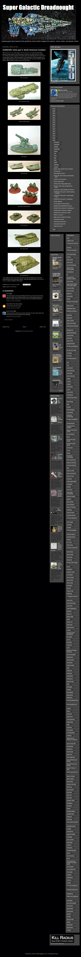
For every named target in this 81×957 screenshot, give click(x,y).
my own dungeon (71, 654)
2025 (54, 111)
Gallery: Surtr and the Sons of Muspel (63, 169)
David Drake (70, 401)
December (57, 142)
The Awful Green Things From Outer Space (71, 863)
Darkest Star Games (72, 397)
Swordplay (69, 837)
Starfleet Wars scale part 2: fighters (63, 210)
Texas (68, 858)
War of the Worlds (71, 903)
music (68, 647)
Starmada (69, 819)
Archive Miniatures (71, 265)
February (56, 164)
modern (69, 630)
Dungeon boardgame (72, 419)
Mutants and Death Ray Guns (71, 651)
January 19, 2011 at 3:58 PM (13, 308)
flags (68, 468)
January (56, 167)
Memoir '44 (69, 622)
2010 (54, 229)
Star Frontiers (70, 789)
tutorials (69, 883)
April (55, 160)
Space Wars (70, 781)
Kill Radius (69, 585)
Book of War (70, 341)
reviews (69, 708)
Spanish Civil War (71, 784)
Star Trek (69, 795)
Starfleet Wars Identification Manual (63, 206)
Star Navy (69, 792)
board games (70, 335)
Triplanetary (70, 877)
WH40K (69, 916)
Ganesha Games (71, 515)
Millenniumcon (70, 627)
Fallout (68, 453)
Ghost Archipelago (71, 530)
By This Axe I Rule (71, 350)
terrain (68, 853)
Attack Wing (70, 281)
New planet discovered (59, 224)
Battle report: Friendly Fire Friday (62, 217)
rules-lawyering (71, 719)
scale (68, 724)
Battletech (69, 315)
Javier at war (56, 331)
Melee (68, 619)
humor (68, 566)
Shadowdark (70, 746)
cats (68, 362)
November (57, 144)
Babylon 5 (69, 293)
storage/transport (71, 826)
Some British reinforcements (60, 335)
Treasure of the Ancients (60, 179)
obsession (69, 673)
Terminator (69, 847)
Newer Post (6, 327)
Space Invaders (71, 776)
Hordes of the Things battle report (62, 183)
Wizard (68, 922)
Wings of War (70, 919)
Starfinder (69, 806)
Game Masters (70, 504)
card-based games (71, 358)
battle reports (70, 305)
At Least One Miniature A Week (71, 278)
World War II (70, 927)
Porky (7, 293)
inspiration (69, 569)
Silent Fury (69, 754)
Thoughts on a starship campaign (60, 457)
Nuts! (68, 668)
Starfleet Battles (71, 811)
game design (70, 501)
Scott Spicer (70, 730)
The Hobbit (69, 872)
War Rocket (70, 906)
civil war (69, 381)
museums (69, 645)
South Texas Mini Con (72, 772)
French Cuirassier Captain (60, 323)
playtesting (69, 697)
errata (68, 437)
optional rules (70, 681)
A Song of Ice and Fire (72, 243)
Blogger (56, 953)
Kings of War (70, 591)
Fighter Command (71, 462)
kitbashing (69, 593)
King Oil (69, 588)
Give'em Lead (56, 319)
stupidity (69, 829)
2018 (54, 124)
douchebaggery (71, 409)
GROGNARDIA (57, 380)
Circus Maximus (71, 376)
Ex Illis (68, 450)
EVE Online (70, 447)
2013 (54, 135)
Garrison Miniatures (72, 518)
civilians (69, 384)
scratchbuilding (70, 732)
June (55, 155)
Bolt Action (69, 338)
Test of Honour (70, 856)
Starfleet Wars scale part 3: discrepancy (64, 208)
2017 (54, 126)
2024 (54, 113)
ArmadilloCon (70, 272)
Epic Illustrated (70, 434)
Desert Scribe (9, 311)
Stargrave (69, 816)
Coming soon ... (58, 171)
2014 (54, 133)
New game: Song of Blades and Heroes (64, 189)
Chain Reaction (71, 370)
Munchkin (69, 642)
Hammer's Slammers (72, 547)
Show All (60, 390)
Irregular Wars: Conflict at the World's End (57, 275)
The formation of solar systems (61, 203)
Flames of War (70, 470)
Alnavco (69, 257)
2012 (54, 138)
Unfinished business (59, 219)
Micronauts (69, 624)
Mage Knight (70, 616)
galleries (8, 286)
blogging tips (70, 330)
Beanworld (69, 318)
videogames (70, 893)
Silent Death (70, 751)
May (55, 158)
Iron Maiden (70, 574)
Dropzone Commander (70, 416)
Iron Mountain (70, 577)
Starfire (69, 808)
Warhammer (70, 908)
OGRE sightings (58, 201)
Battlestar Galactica (72, 311)
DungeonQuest (71, 423)
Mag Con (69, 614)
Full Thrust (69, 489)
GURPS (69, 539)
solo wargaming (71, 757)
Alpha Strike (70, 259)
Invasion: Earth (70, 572)
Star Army (69, 787)
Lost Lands (69, 605)
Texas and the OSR (59, 181)
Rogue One (70, 716)
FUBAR (69, 487)
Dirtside (69, 407)
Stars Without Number (72, 822)
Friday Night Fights (71, 481)
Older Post (43, 327)
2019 (54, 122)
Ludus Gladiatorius (71, 608)
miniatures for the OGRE (11, 52)
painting (69, 689)
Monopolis (69, 637)
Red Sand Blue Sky (72, 704)
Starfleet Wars (70, 814)
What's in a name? (58, 214)
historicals (69, 560)
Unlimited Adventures (72, 889)
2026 (54, 109)
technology (69, 842)
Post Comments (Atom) (27, 331)
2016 (54, 129)
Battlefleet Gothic (71, 308)
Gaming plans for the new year (60, 529)
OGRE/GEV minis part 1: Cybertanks (63, 199)
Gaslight (69, 527)
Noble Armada (70, 665)
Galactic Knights (71, 496)
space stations (70, 779)
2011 (54, 140)
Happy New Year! (58, 226)
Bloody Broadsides (71, 332)
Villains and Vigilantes (72, 896)
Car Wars (69, 355)
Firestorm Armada (71, 465)
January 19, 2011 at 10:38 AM (13, 300)
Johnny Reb (70, 583)
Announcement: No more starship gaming (60, 493)
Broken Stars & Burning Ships (57, 291)
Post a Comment (9, 319)
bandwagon (70, 296)
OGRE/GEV (14, 286)
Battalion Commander (72, 301)
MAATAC (69, 611)
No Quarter (69, 662)
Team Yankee (70, 839)
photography (70, 692)
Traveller (69, 874)
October (56, 146)
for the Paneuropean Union (25, 52)
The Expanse (70, 866)
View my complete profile (57, 101)
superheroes (70, 831)
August (56, 151)
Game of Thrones (71, 507)
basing (68, 299)
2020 (54, 120)
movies (68, 639)
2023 (54, 115)
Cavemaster (70, 368)
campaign (69, 353)
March (56, 162)
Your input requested (60, 438)
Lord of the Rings (71, 603)
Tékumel (69, 845)
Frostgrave (69, 484)
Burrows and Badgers (72, 346)
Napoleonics (70, 657)
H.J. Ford (69, 542)
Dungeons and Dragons (70, 426)
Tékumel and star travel (60, 221)
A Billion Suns (70, 240)
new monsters (70, 660)
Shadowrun (70, 749)
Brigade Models (71, 343)
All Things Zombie (71, 254)
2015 (54, 131)
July (55, 153)
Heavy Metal (70, 554)
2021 (54, 117)
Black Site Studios (71, 323)
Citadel (68, 378)
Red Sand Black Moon (72, 700)
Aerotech (69, 247)
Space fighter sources (59, 173)
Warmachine (70, 911)
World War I (70, 924)
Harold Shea (70, 552)
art (67, 274)
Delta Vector (56, 305)
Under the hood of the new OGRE (60, 565)
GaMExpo (69, 510)
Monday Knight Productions (70, 633)
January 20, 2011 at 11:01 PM (13, 316)
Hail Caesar (70, 545)
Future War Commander (70, 493)
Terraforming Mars (71, 850)
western (69, 914)
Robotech (69, 714)
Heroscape (69, 557)
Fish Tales (55, 343)
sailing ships (70, 722)
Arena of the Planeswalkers (70, 268)
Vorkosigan (69, 900)
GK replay (59, 509)
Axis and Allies (70, 288)
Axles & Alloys (70, 291)
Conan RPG (70, 392)
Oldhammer (70, 678)
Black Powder (70, 320)
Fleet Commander (71, 473)
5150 (68, 238)
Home (24, 327)
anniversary (70, 262)
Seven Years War (71, 743)
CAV (68, 365)
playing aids (70, 695)
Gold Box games (71, 534)
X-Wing (69, 930)
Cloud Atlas (70, 386)
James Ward (70, 580)
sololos (46, 953)
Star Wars (69, 797)
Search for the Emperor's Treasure (72, 739)
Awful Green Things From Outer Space (72, 284)
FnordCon (69, 479)
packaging (69, 687)
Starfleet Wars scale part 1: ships (62, 212)
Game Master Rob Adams (12, 304)
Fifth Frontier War (71, 460)
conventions (70, 395)
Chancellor (69, 373)
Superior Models (71, 834)
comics (68, 389)
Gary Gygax (70, 522)
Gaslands (69, 524)
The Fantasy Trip (71, 869)
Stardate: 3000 (70, 800)
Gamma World (70, 512)
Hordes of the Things (72, 562)
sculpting (69, 735)
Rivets (68, 711)
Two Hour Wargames (72, 885)
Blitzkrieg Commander (72, 326)
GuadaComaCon (71, 537)
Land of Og (69, 600)
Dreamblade (70, 412)
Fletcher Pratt (70, 476)
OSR (68, 684)
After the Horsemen (72, 250)
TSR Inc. (69, 880)
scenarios (69, 727)
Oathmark (69, 670)
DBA (68, 404)
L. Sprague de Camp (72, 596)
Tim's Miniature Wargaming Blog (57, 355)
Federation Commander (70, 456)
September (57, 149)
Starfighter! (69, 803)
